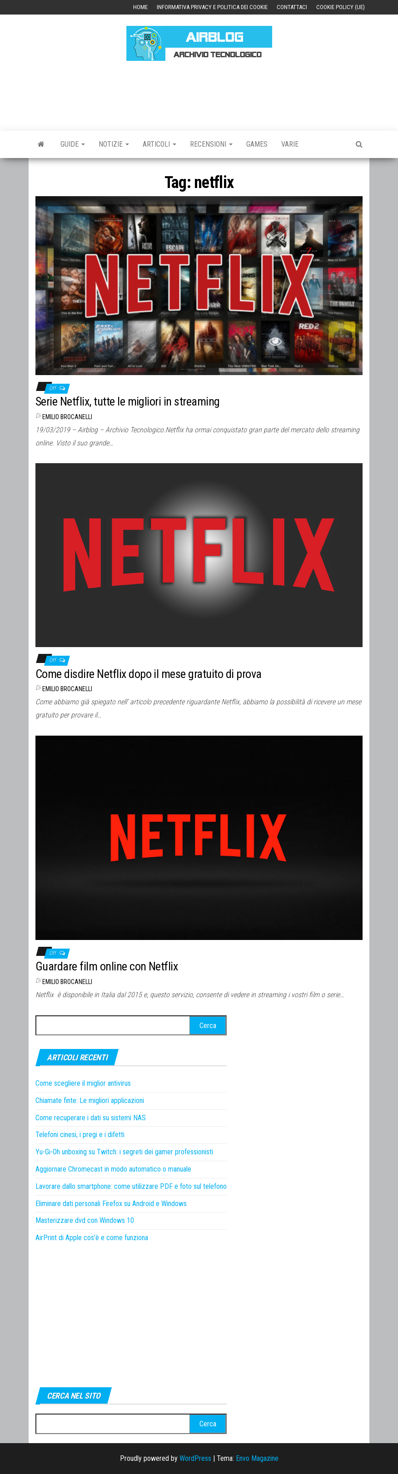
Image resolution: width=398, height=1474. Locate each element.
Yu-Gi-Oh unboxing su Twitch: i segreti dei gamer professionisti (124, 1152)
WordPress (195, 1458)
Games (257, 144)
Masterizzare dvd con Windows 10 (84, 1220)
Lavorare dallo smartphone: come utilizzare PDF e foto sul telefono (131, 1186)
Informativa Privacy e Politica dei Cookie (212, 7)
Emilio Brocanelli (67, 416)
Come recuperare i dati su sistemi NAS (90, 1117)
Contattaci (292, 7)
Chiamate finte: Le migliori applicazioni (89, 1100)
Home (140, 7)
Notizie (114, 144)
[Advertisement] (200, 94)
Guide (72, 144)
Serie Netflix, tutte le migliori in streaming (127, 401)
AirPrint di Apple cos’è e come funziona (91, 1237)
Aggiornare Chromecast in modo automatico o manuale (113, 1169)
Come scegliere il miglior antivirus (83, 1083)
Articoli (159, 144)
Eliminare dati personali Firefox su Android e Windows (111, 1203)
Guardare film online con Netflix (106, 966)
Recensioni (211, 144)
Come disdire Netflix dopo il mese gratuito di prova (148, 674)
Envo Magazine (257, 1458)
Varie (289, 144)
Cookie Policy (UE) (340, 7)
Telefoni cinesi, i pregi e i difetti (79, 1134)
